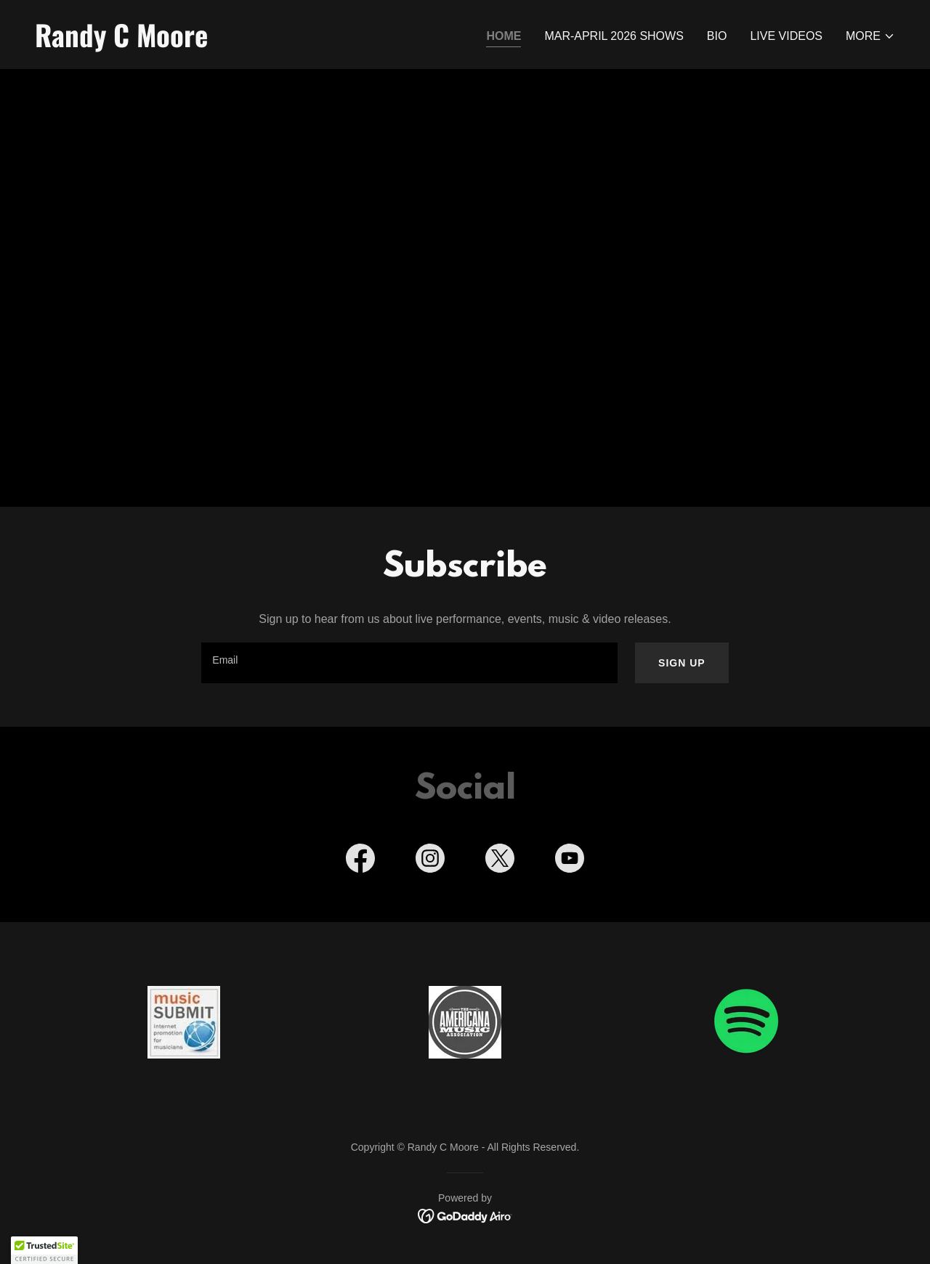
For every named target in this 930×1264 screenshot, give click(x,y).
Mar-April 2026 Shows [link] (613, 36)
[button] (870, 36)
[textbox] (409, 663)
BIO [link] (717, 36)
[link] (244, 43)
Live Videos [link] (786, 36)
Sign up (681, 663)
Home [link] (503, 36)
